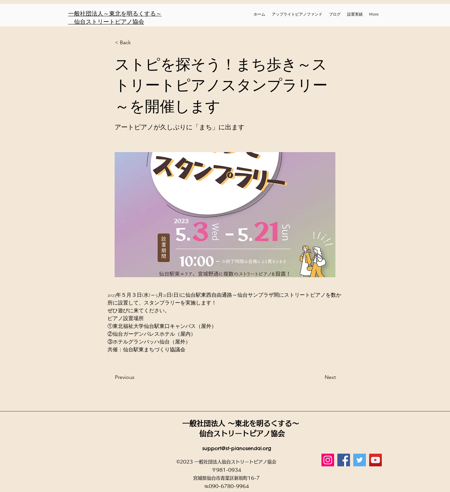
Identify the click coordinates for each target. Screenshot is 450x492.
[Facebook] (343, 460)
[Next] (319, 377)
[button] (136, 42)
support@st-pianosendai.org (236, 448)
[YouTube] (375, 460)
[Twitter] (359, 460)
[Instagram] (327, 460)
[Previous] (136, 377)
